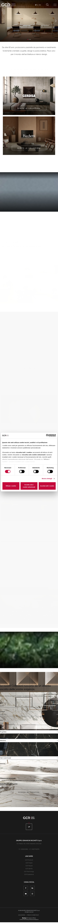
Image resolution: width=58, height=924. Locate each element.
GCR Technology (29, 880)
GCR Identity (29, 877)
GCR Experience (29, 883)
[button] (55, 21)
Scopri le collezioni (29, 108)
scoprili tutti (18, 243)
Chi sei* (1, 738)
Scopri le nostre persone (20, 415)
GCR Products (29, 869)
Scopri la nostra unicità (21, 671)
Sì (2, 795)
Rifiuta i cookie (11, 486)
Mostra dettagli (47, 478)
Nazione (2, 746)
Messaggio (2, 772)
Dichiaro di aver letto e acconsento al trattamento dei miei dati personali (24, 789)
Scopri (29, 209)
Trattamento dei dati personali (7, 787)
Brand (1, 764)
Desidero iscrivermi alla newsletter (8, 793)
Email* (1, 729)
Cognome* (2, 720)
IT (36, 5)
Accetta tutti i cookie (47, 486)
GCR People (29, 874)
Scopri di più (29, 34)
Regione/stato (3, 755)
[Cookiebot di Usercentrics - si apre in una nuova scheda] (47, 435)
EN (40, 5)
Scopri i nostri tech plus (20, 515)
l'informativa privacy (17, 789)
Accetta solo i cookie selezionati (29, 486)
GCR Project (29, 872)
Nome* (1, 711)
